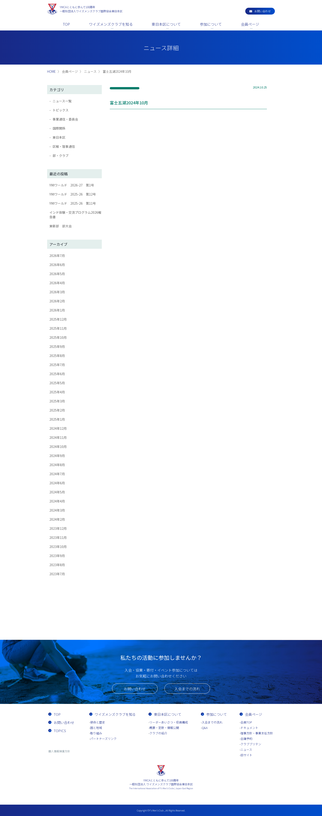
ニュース (246, 749)
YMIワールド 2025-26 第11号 (72, 203)
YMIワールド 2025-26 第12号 (72, 194)
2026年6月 (57, 264)
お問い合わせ (262, 11)
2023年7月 (57, 574)
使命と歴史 (97, 722)
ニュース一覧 (62, 101)
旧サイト (246, 755)
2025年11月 (58, 328)
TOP (66, 24)
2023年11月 (58, 537)
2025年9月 (57, 346)
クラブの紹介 (158, 733)
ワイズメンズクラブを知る (111, 24)
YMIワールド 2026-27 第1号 (71, 185)
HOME (51, 71)
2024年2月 (57, 519)
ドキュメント (249, 728)
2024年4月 (57, 501)
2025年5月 (57, 383)
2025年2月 (57, 410)
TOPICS (60, 730)
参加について (211, 24)
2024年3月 (57, 510)
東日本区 (59, 137)
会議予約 (246, 738)
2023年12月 (58, 528)
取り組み (96, 733)
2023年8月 (57, 564)
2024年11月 (58, 437)
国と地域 (96, 728)
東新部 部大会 (60, 226)
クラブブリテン (250, 744)
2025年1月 (57, 419)
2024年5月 (57, 492)
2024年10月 (58, 446)
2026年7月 (57, 255)
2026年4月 (57, 283)
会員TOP (246, 722)
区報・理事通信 (64, 146)
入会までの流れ (187, 688)
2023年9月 (57, 555)
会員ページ (250, 24)
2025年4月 (57, 392)
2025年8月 (57, 355)
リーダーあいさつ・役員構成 (168, 722)
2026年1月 (57, 310)
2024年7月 (57, 474)
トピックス (61, 110)
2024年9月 (57, 455)
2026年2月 (57, 301)
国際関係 (59, 128)
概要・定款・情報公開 (164, 728)
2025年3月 (57, 401)
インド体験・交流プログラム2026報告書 (75, 214)
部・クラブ (61, 155)
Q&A (205, 728)
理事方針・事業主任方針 (256, 733)
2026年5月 (57, 273)
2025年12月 (58, 319)
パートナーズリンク (103, 738)
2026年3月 (57, 292)
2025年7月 (57, 364)
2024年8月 (57, 464)
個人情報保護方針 (59, 751)
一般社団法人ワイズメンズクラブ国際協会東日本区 (91, 9)
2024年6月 (57, 483)
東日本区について (166, 24)
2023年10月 (58, 546)
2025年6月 (57, 374)
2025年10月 (58, 337)
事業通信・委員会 (65, 119)
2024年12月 (58, 428)
